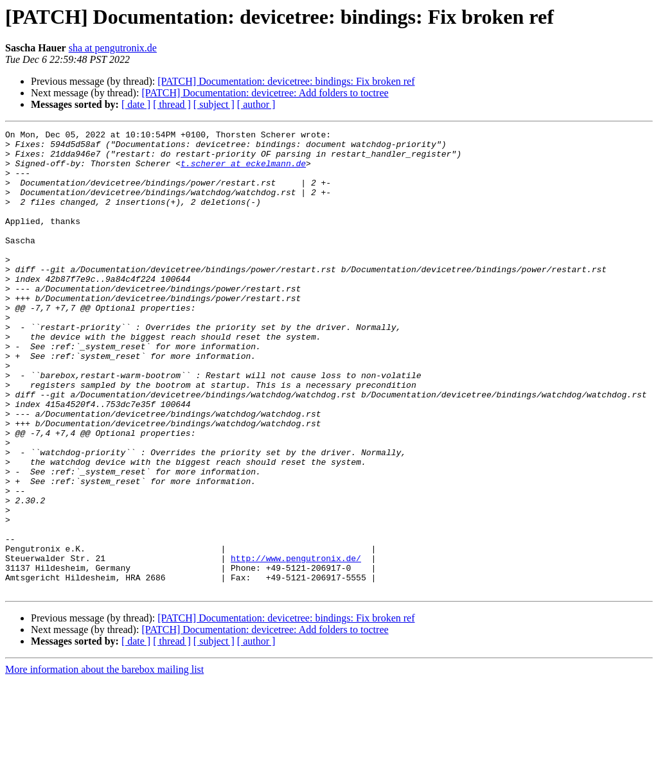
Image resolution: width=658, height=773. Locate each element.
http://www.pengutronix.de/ (296, 644)
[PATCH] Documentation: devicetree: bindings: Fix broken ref (285, 81)
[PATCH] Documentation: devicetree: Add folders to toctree (264, 92)
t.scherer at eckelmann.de (243, 171)
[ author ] (256, 104)
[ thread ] (172, 104)
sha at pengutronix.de (113, 47)
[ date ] (135, 104)
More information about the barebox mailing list (104, 761)
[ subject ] (214, 104)
